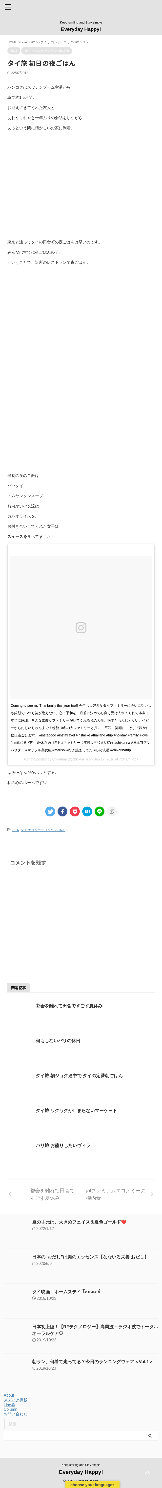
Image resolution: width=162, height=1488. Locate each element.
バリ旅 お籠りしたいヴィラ (63, 1145)
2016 (15, 830)
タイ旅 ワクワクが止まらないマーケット (76, 1110)
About (9, 1395)
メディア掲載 (15, 1400)
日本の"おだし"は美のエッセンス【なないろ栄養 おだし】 (90, 1256)
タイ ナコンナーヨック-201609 (43, 830)
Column (10, 1409)
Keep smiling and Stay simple (80, 1465)
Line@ (9, 1405)
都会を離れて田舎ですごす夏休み (69, 1005)
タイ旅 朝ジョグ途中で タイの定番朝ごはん (79, 1075)
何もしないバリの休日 (58, 1040)
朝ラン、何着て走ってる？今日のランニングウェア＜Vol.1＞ (93, 1361)
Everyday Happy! (81, 29)
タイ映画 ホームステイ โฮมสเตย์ (66, 1291)
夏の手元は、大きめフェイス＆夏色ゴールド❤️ (79, 1222)
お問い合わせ (15, 1414)
